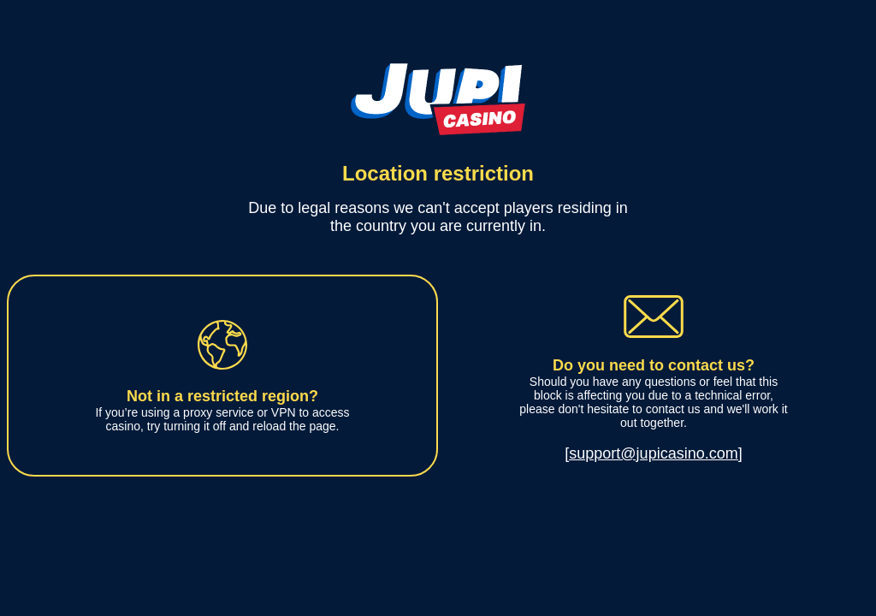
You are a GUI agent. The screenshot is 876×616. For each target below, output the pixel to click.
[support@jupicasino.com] (653, 453)
